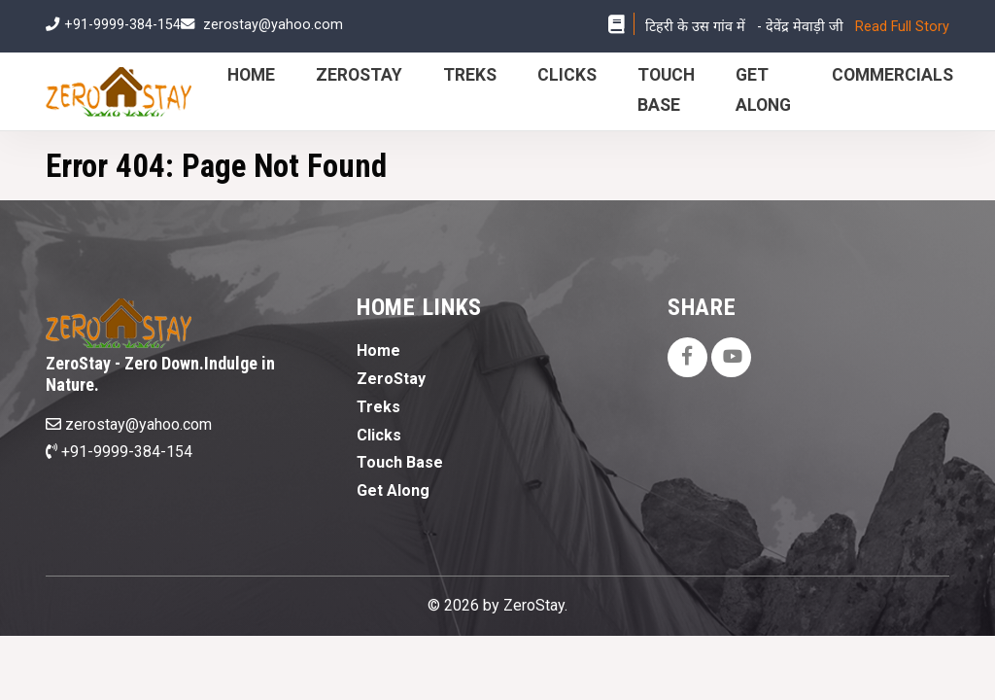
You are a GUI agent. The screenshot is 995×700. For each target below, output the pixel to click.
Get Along (393, 490)
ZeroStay (359, 75)
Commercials (892, 75)
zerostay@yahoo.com (273, 25)
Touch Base (400, 462)
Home (251, 75)
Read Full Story (902, 26)
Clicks (567, 75)
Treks (470, 75)
